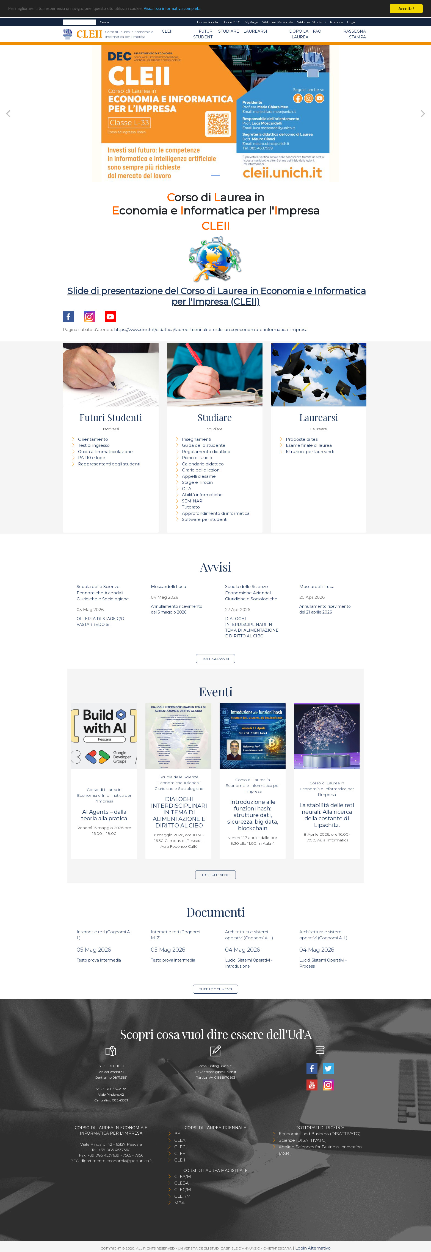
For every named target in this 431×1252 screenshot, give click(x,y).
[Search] (79, 22)
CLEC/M (182, 1189)
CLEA (180, 1140)
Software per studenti (204, 519)
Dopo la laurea (298, 34)
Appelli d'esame (199, 476)
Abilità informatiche (202, 494)
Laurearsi (255, 31)
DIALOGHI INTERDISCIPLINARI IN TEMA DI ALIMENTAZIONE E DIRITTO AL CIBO (179, 812)
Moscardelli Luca (168, 586)
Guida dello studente (203, 445)
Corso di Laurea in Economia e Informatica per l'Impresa (104, 795)
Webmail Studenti (311, 22)
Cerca (104, 22)
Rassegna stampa (354, 34)
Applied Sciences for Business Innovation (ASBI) (320, 1150)
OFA (186, 488)
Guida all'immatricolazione (105, 451)
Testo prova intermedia (99, 960)
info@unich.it (221, 1066)
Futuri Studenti (203, 34)
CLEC (180, 1146)
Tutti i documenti (215, 989)
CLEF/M (182, 1196)
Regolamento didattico (206, 451)
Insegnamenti (196, 439)
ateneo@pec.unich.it (220, 1072)
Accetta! (406, 9)
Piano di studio (197, 457)
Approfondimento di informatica (216, 513)
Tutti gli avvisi (215, 659)
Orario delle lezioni (201, 470)
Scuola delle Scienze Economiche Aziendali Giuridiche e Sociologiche (103, 592)
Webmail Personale (277, 22)
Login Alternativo (313, 1248)
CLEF (179, 1153)
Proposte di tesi (302, 439)
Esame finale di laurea (309, 445)
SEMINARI (193, 501)
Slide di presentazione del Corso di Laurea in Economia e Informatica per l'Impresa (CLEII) (216, 296)
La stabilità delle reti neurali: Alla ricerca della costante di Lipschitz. (326, 815)
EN (363, 22)
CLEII (167, 31)
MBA (179, 1202)
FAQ (317, 31)
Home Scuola (207, 22)
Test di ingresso (94, 445)
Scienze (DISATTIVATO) (303, 1140)
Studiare (228, 31)
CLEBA (181, 1183)
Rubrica (336, 22)
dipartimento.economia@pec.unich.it (116, 1160)
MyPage (251, 22)
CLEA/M (182, 1176)
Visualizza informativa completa (181, 9)
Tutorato (191, 507)
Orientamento (93, 439)
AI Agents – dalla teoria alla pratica (104, 815)
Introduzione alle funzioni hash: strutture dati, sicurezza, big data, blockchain (252, 815)
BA (177, 1133)
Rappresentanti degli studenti (109, 464)
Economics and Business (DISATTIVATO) (320, 1133)
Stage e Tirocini (198, 482)
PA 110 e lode (91, 457)
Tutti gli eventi (215, 875)
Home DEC (231, 22)
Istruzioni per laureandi (310, 451)
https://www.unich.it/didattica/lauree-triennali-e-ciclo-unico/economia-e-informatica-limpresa (211, 329)
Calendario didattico (203, 464)
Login (351, 22)
